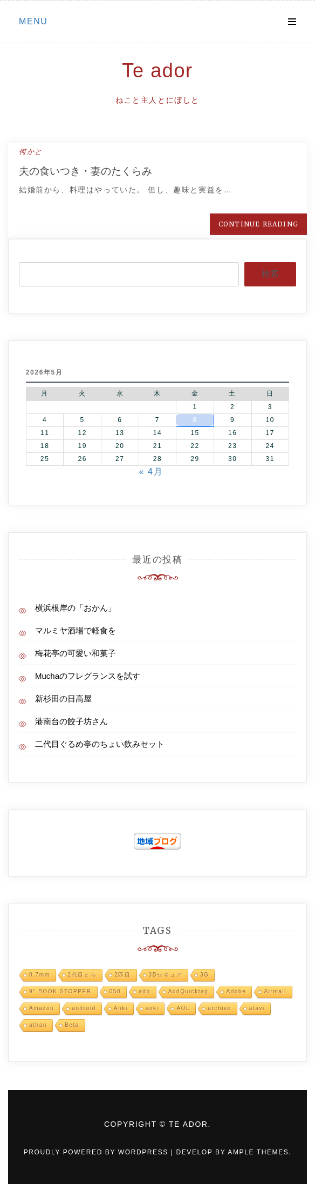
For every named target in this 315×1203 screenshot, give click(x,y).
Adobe (236, 991)
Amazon (41, 1008)
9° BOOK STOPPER (60, 991)
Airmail (275, 991)
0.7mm (39, 975)
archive (219, 1008)
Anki (121, 1008)
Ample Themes (258, 1152)
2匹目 (122, 975)
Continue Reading (258, 224)
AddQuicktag (188, 991)
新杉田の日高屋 (63, 698)
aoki (152, 1008)
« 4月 (151, 471)
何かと (31, 152)
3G (204, 975)
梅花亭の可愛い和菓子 (75, 653)
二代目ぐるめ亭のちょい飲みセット (100, 743)
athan (38, 1025)
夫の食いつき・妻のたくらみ (85, 171)
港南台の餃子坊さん (71, 721)
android (84, 1008)
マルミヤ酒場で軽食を (75, 630)
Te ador (157, 70)
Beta (72, 1025)
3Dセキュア (165, 975)
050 (115, 991)
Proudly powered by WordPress (97, 1152)
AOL (183, 1008)
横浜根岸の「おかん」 (75, 607)
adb (144, 991)
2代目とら (82, 975)
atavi (257, 1008)
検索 (270, 273)
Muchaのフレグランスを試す (87, 675)
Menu (33, 21)
